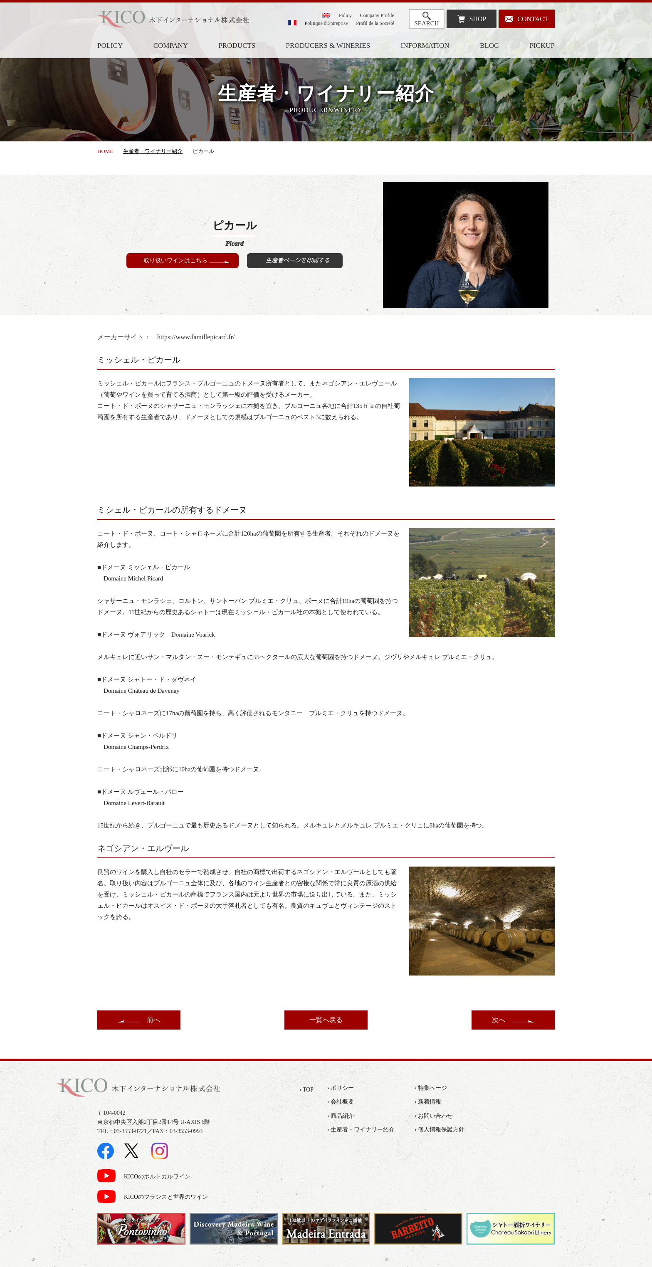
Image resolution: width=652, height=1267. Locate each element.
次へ (498, 1019)
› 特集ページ (431, 1088)
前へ (153, 1019)
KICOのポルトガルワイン (157, 1176)
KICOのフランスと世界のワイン (166, 1197)
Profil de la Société (375, 23)
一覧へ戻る (326, 1019)
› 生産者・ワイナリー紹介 (361, 1129)
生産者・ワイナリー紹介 (153, 151)
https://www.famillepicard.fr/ (196, 337)
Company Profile (377, 15)
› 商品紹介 (340, 1116)
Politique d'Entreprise (326, 23)
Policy (345, 15)
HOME (105, 151)
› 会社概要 (340, 1102)
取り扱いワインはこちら (175, 260)
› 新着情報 (428, 1102)
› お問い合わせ (434, 1116)
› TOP (306, 1090)
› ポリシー (340, 1088)
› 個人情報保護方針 (439, 1129)
